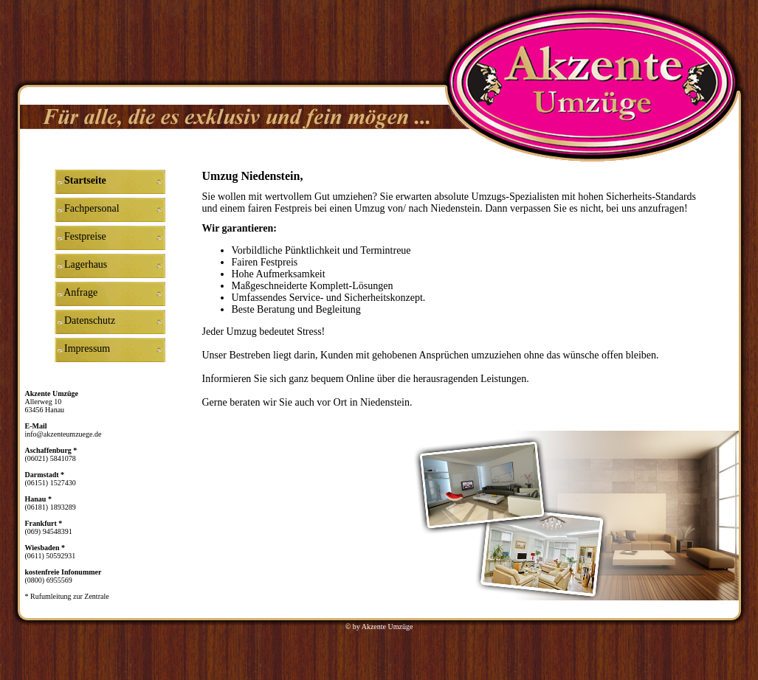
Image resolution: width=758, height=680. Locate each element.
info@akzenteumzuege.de (63, 434)
